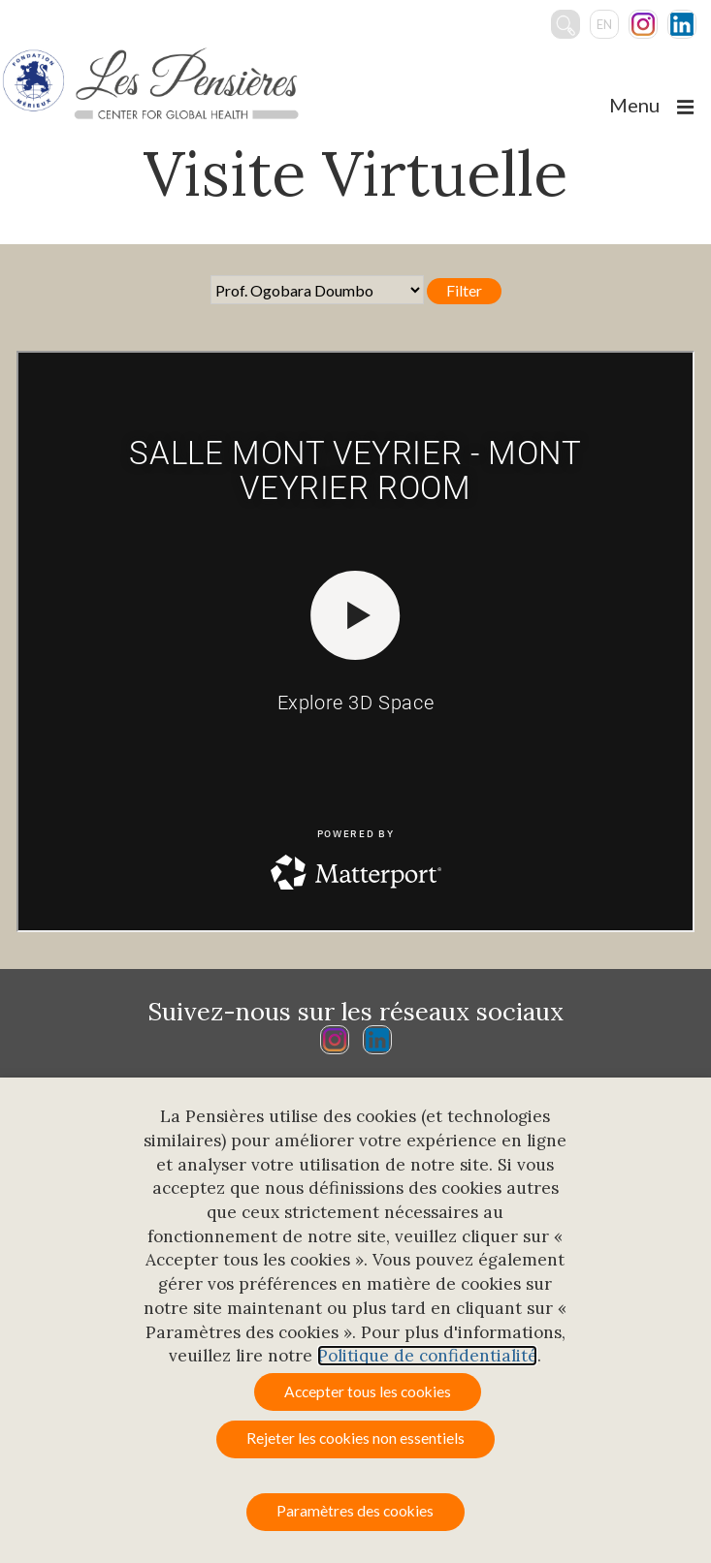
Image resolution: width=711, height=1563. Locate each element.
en (604, 24)
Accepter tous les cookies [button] (367, 1391)
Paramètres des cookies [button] (355, 1510)
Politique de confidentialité (427, 1355)
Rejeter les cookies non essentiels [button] (355, 1438)
